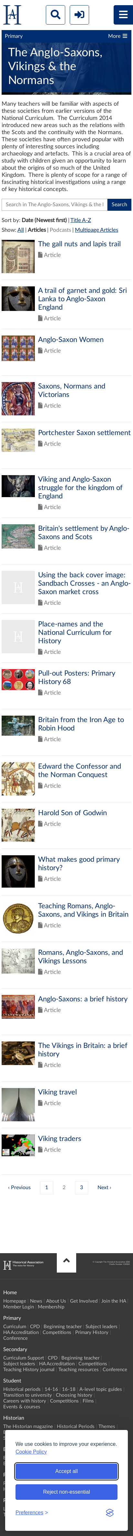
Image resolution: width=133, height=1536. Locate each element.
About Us (56, 1301)
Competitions (57, 1332)
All (20, 230)
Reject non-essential (66, 1492)
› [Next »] (110, 1187)
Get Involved (83, 1301)
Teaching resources (78, 1369)
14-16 (51, 1389)
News (36, 1301)
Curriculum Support (23, 1358)
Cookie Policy (31, 1452)
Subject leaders (102, 1326)
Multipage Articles (96, 230)
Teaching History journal (29, 1369)
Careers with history (24, 1401)
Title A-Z (80, 220)
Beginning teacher (63, 1326)
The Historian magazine (28, 1426)
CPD (35, 1326)
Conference (15, 1338)
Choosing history (74, 1395)
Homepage (14, 1301)
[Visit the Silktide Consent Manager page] (110, 1512)
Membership (51, 1307)
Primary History (91, 1332)
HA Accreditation (21, 1332)
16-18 (69, 1389)
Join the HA (113, 1301)
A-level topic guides (100, 1389)
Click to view (66, 260)
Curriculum (14, 1326)
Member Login (18, 1307)
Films (88, 1401)
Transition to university (27, 1395)
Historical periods (22, 1389)
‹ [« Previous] (9, 1187)
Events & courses (21, 1406)
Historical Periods (76, 1426)
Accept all (66, 1471)
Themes (106, 1426)
